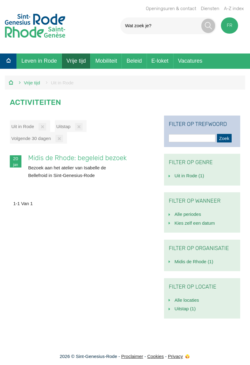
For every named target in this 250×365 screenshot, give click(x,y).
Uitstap (185, 308)
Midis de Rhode (193, 261)
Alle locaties (186, 300)
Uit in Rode (189, 175)
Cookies (155, 356)
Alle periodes (187, 214)
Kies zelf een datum (194, 223)
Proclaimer (132, 356)
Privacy (175, 356)
